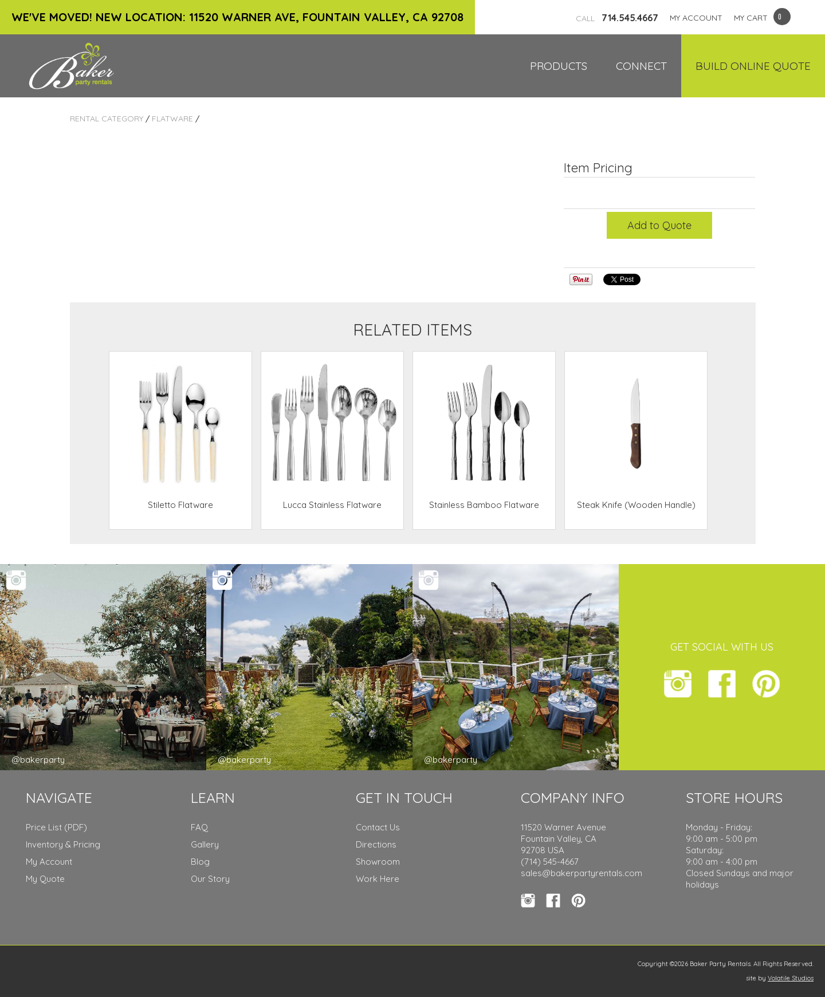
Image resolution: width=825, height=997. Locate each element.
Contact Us (378, 827)
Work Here (377, 878)
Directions (376, 844)
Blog (200, 861)
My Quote (45, 878)
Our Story (210, 878)
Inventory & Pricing (63, 844)
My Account (49, 861)
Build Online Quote (753, 66)
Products (558, 66)
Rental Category (106, 118)
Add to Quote (659, 225)
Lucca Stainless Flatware (332, 504)
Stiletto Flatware (180, 504)
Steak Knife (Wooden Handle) (636, 504)
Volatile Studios (791, 978)
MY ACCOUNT (696, 18)
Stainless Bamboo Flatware (484, 504)
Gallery (205, 844)
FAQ (199, 827)
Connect (641, 66)
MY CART (751, 18)
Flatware (172, 118)
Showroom (378, 861)
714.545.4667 (617, 17)
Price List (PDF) (56, 827)
